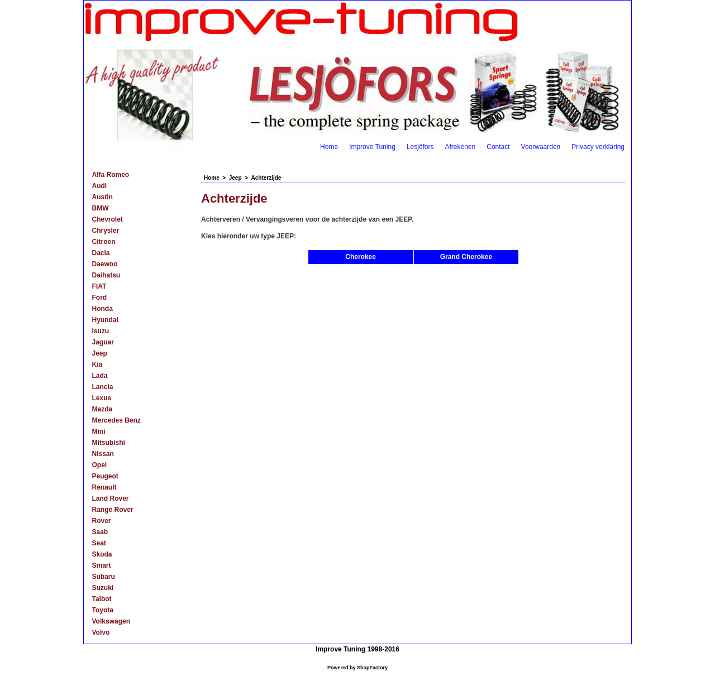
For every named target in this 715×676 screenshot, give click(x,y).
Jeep (99, 353)
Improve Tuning (372, 147)
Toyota (102, 610)
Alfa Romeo (111, 175)
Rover (101, 521)
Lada (100, 376)
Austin (102, 197)
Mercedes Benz (116, 420)
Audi (99, 186)
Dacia (101, 253)
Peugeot (105, 476)
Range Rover (113, 510)
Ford (99, 297)
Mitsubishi (108, 443)
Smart (101, 565)
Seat (99, 543)
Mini (99, 431)
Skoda (102, 554)
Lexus (102, 398)
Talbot (102, 599)
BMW (100, 208)
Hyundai (105, 320)
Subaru (103, 577)
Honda (102, 309)
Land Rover (110, 498)
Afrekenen (460, 147)
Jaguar (103, 342)
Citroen (104, 242)
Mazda (102, 409)
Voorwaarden (541, 147)
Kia (97, 364)
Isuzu (100, 331)
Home (329, 147)
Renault (104, 487)
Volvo (101, 632)
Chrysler (106, 230)
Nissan (103, 454)
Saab (100, 532)
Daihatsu (106, 275)
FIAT (99, 286)
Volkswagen (111, 621)
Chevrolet (107, 219)
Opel (99, 465)
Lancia (102, 387)
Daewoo (105, 264)
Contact (498, 147)
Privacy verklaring (598, 147)
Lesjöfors (420, 147)
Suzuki (103, 588)
